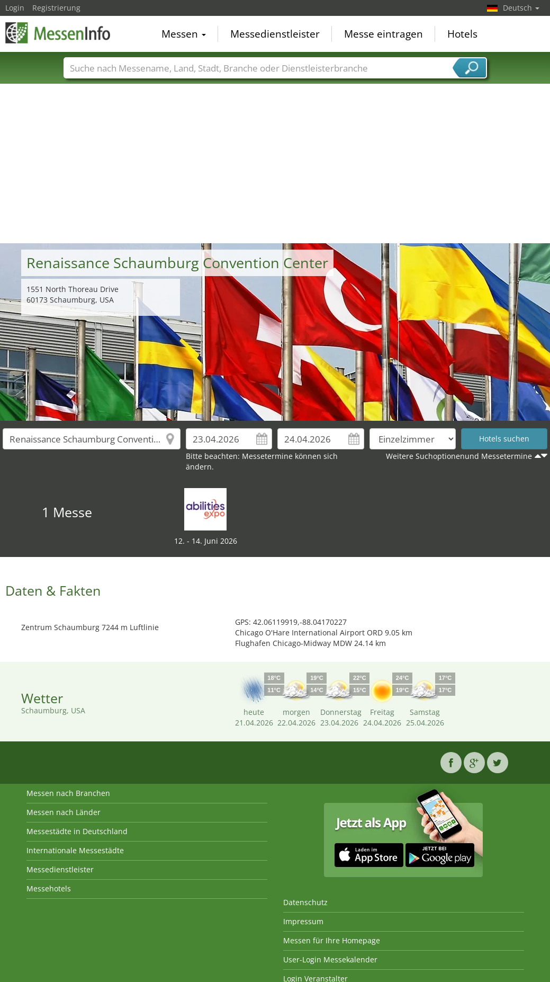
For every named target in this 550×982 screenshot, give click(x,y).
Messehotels (48, 888)
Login (14, 8)
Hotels (462, 34)
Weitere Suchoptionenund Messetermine (459, 456)
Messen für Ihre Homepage (331, 940)
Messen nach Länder (63, 812)
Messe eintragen (383, 34)
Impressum (303, 921)
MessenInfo (58, 32)
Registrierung (56, 8)
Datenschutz (305, 902)
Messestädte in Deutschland (77, 831)
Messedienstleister (275, 34)
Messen (183, 34)
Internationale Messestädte (75, 850)
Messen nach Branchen (68, 793)
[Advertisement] (275, 164)
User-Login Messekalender (330, 959)
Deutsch (521, 8)
